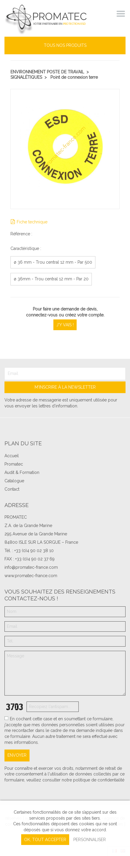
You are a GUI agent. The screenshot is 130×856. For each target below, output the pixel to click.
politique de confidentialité (98, 780)
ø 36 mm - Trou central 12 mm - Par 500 (53, 262)
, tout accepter (45, 839)
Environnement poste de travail (47, 71)
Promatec (13, 464)
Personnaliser (89, 839)
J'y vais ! (65, 324)
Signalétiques (26, 77)
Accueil (11, 455)
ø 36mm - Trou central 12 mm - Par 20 (51, 278)
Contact (11, 489)
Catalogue (14, 480)
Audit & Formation (21, 472)
